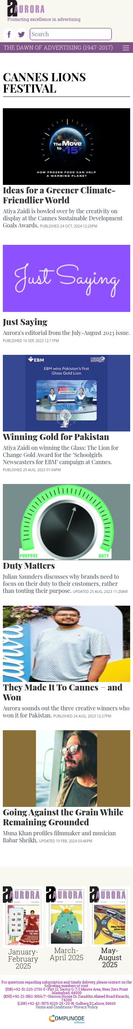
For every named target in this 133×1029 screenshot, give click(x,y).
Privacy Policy (86, 1007)
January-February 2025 (23, 958)
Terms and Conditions (53, 1007)
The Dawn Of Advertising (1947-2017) (58, 47)
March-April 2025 (66, 954)
